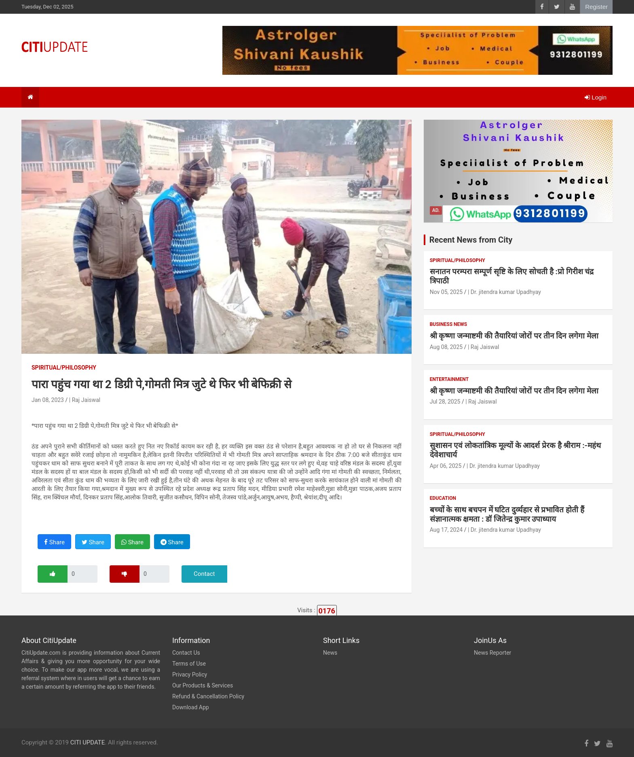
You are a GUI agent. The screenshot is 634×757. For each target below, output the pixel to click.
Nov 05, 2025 (446, 292)
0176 (327, 611)
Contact (204, 573)
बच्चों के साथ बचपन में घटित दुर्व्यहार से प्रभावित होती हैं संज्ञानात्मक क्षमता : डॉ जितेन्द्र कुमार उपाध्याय (507, 514)
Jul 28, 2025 (445, 401)
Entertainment (449, 379)
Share (54, 542)
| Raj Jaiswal (84, 400)
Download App (190, 707)
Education (443, 498)
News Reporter (492, 652)
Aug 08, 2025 (446, 347)
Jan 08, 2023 (48, 400)
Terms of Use (189, 663)
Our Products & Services (202, 685)
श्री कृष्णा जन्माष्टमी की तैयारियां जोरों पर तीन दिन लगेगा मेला (514, 335)
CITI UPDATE (87, 742)
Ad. (436, 210)
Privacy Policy (189, 674)
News (330, 652)
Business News (448, 324)
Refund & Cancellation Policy (208, 696)
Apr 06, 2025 (446, 466)
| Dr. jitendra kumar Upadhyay (504, 292)
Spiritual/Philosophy (64, 367)
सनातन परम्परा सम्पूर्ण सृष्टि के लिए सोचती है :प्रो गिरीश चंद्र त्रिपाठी (512, 276)
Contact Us (186, 652)
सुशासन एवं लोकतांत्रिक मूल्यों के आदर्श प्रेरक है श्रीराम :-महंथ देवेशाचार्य (515, 450)
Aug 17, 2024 (446, 530)
